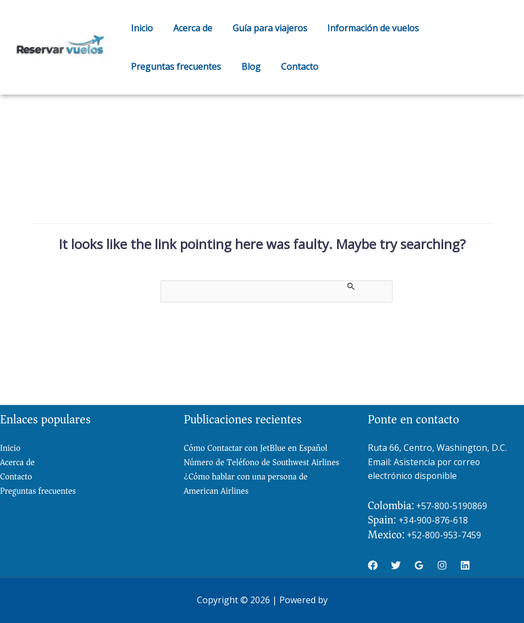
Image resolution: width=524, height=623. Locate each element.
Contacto (293, 66)
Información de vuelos (364, 28)
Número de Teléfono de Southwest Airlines (247, 470)
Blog (247, 66)
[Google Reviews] (419, 566)
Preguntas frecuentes (175, 66)
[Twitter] (396, 566)
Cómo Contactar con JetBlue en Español (257, 448)
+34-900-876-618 (433, 521)
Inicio (141, 28)
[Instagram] (442, 566)
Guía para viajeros (263, 28)
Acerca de (188, 28)
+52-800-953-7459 (444, 535)
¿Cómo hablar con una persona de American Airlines (247, 499)
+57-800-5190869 (452, 506)
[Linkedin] (465, 566)
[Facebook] (373, 566)
